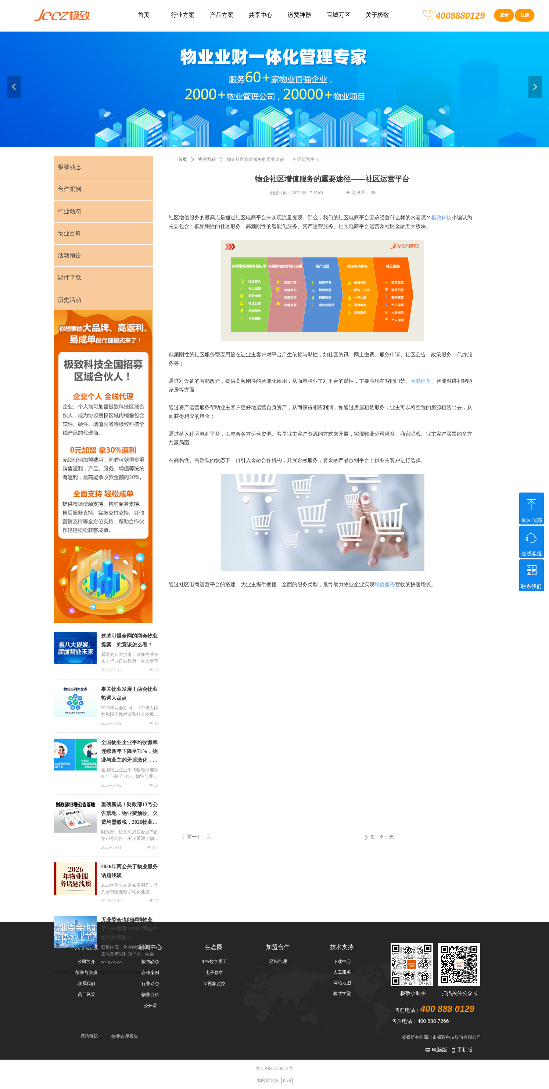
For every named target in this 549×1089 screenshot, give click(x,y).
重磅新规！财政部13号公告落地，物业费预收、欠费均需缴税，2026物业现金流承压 (129, 814)
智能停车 (420, 381)
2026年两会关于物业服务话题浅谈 (129, 871)
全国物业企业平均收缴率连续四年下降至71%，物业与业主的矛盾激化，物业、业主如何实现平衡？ (129, 752)
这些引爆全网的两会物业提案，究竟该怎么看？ (129, 640)
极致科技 (441, 217)
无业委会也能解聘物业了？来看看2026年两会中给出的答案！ (129, 928)
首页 (182, 159)
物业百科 (207, 159)
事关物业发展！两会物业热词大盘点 (129, 693)
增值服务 (384, 584)
